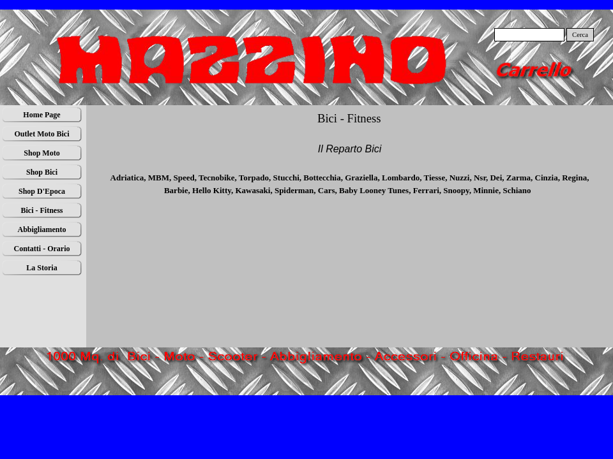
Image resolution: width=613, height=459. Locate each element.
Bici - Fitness (42, 210)
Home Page (41, 114)
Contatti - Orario (42, 248)
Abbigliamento (41, 229)
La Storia (41, 267)
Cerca (580, 34)
